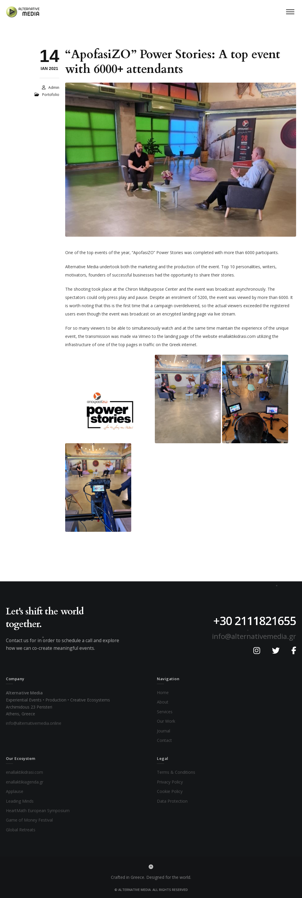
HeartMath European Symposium (38, 810)
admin (53, 87)
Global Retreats (20, 829)
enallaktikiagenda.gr (24, 782)
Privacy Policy (170, 782)
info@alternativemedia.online (33, 723)
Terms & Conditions (176, 772)
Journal (163, 731)
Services (165, 711)
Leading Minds (20, 801)
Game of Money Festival (29, 820)
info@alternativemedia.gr (254, 636)
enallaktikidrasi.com (24, 772)
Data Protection (172, 801)
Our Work (166, 721)
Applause (14, 791)
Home (163, 692)
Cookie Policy (170, 791)
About (162, 702)
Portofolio (50, 94)
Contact (164, 740)
